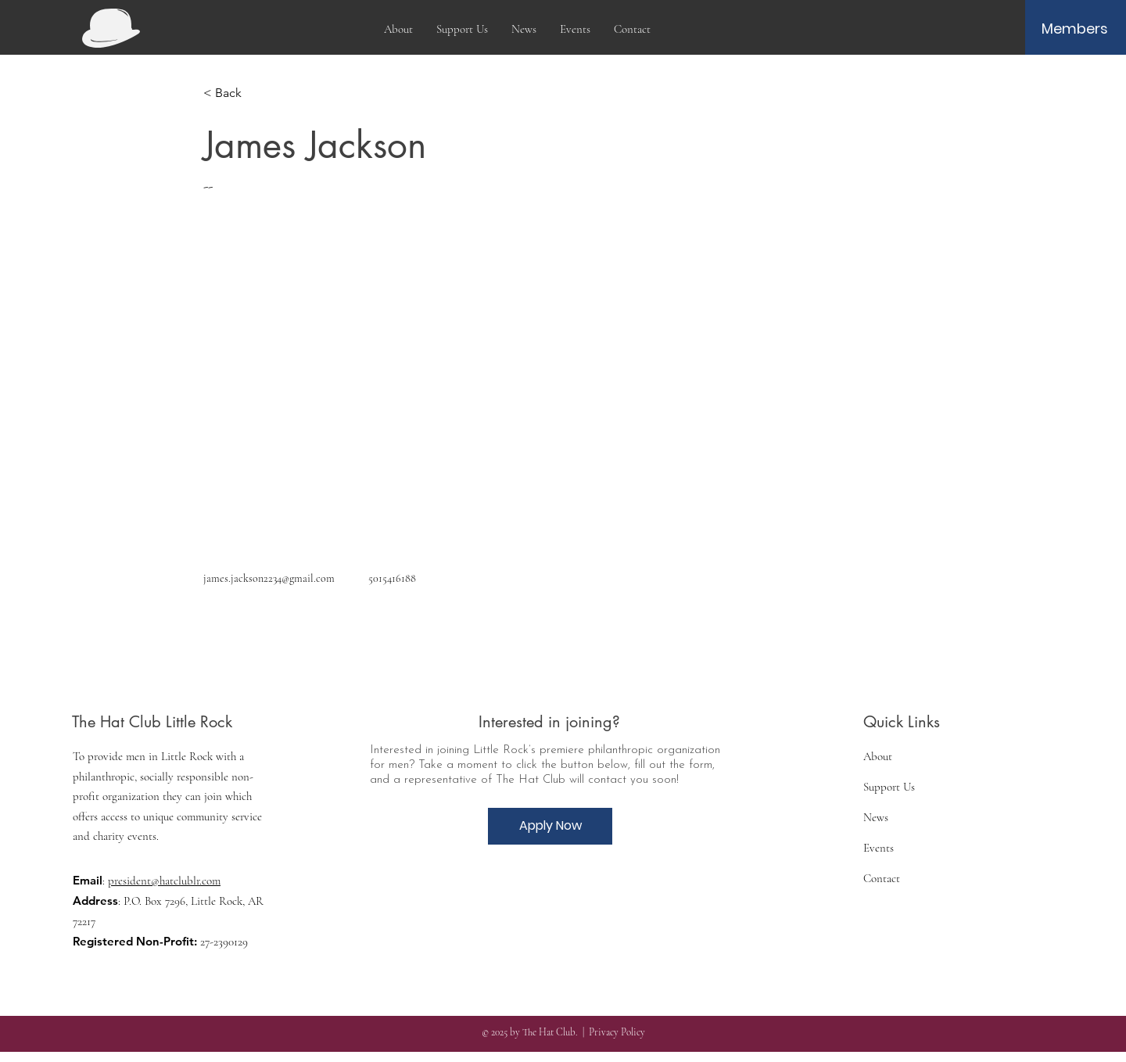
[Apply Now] (550, 826)
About (877, 756)
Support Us (889, 787)
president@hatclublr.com (164, 881)
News (875, 817)
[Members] (1075, 29)
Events (878, 848)
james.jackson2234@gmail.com (269, 578)
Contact (881, 878)
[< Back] (234, 93)
